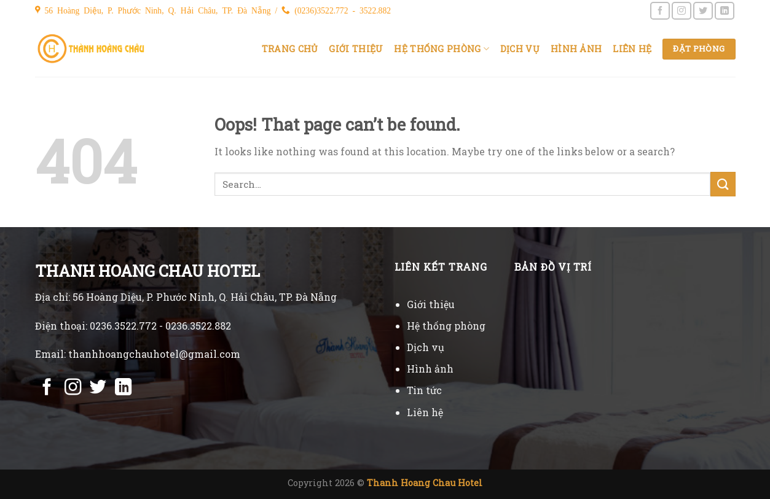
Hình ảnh (576, 49)
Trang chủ (290, 49)
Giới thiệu (356, 49)
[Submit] (722, 184)
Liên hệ (632, 49)
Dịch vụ (520, 49)
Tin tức (424, 390)
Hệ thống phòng (441, 49)
